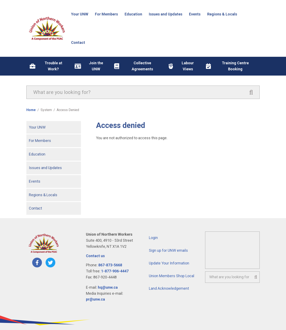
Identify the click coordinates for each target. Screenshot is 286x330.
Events (34, 181)
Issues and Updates (45, 168)
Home (31, 110)
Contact (35, 208)
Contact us (95, 256)
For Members (40, 140)
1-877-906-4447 (115, 271)
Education (37, 154)
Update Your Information (169, 263)
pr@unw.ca (95, 299)
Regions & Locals (43, 195)
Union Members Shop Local (171, 276)
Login (153, 237)
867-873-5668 (110, 265)
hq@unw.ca (108, 287)
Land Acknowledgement (169, 288)
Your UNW (37, 127)
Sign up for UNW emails (168, 250)
